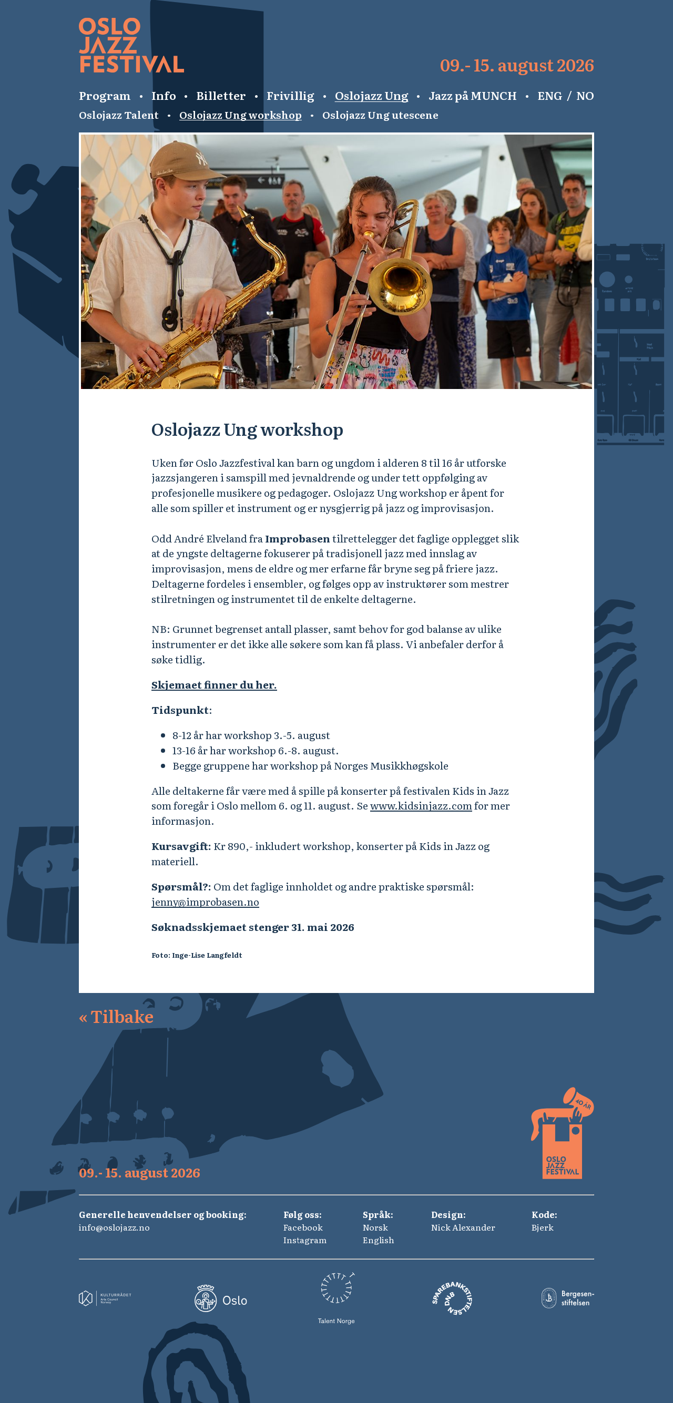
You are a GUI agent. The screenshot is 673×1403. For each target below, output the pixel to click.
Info (163, 95)
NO (585, 95)
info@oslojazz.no (114, 1227)
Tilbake (116, 1015)
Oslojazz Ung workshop (240, 114)
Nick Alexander (463, 1227)
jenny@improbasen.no (205, 901)
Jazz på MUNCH (473, 95)
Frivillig (290, 95)
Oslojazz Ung (372, 95)
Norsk (375, 1227)
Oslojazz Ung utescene (380, 114)
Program (105, 95)
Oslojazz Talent (119, 114)
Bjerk (543, 1227)
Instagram (305, 1239)
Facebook (303, 1227)
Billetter (221, 95)
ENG (550, 95)
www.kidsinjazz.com (421, 805)
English (378, 1239)
